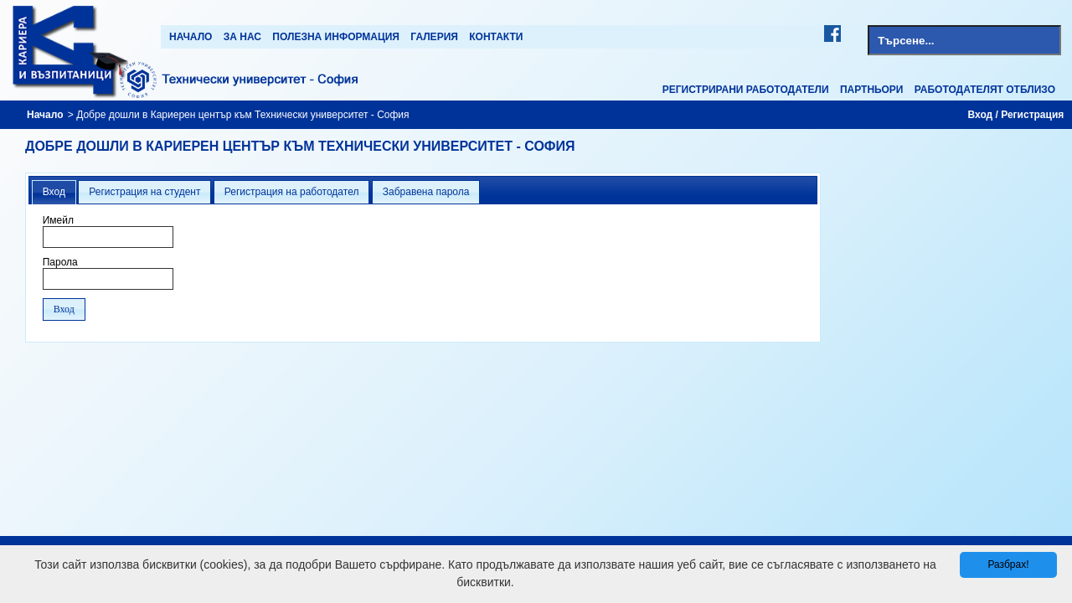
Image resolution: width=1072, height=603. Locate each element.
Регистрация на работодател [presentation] (291, 192)
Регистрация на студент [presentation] (144, 192)
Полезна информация (335, 37)
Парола (60, 262)
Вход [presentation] (54, 192)
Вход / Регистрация (1016, 115)
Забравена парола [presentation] (426, 192)
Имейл (58, 220)
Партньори (872, 89)
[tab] (54, 192)
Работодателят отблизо (985, 89)
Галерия (434, 37)
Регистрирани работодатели (745, 89)
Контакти (496, 37)
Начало (190, 37)
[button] (64, 309)
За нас (242, 37)
